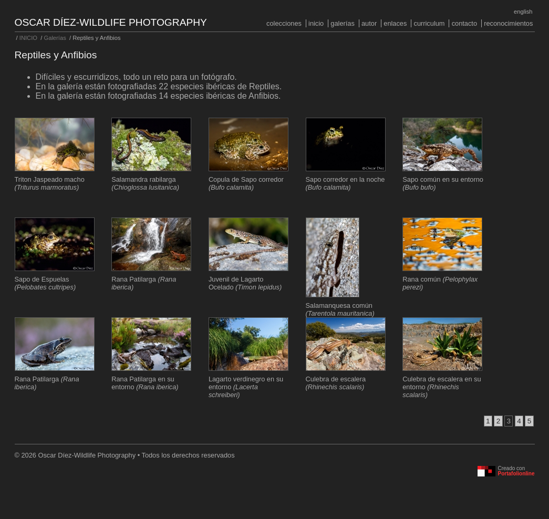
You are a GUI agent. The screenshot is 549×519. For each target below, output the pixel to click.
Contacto (464, 23)
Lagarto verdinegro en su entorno (246, 387)
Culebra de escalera (336, 383)
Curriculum (428, 23)
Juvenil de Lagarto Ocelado (245, 283)
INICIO (316, 23)
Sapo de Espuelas (45, 283)
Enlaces (395, 23)
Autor (369, 23)
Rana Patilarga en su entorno (144, 383)
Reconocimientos (508, 23)
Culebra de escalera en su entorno (441, 387)
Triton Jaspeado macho (50, 183)
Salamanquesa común (340, 309)
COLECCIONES (284, 23)
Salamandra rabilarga (145, 183)
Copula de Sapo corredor (246, 183)
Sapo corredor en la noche (345, 183)
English (523, 11)
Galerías (342, 23)
